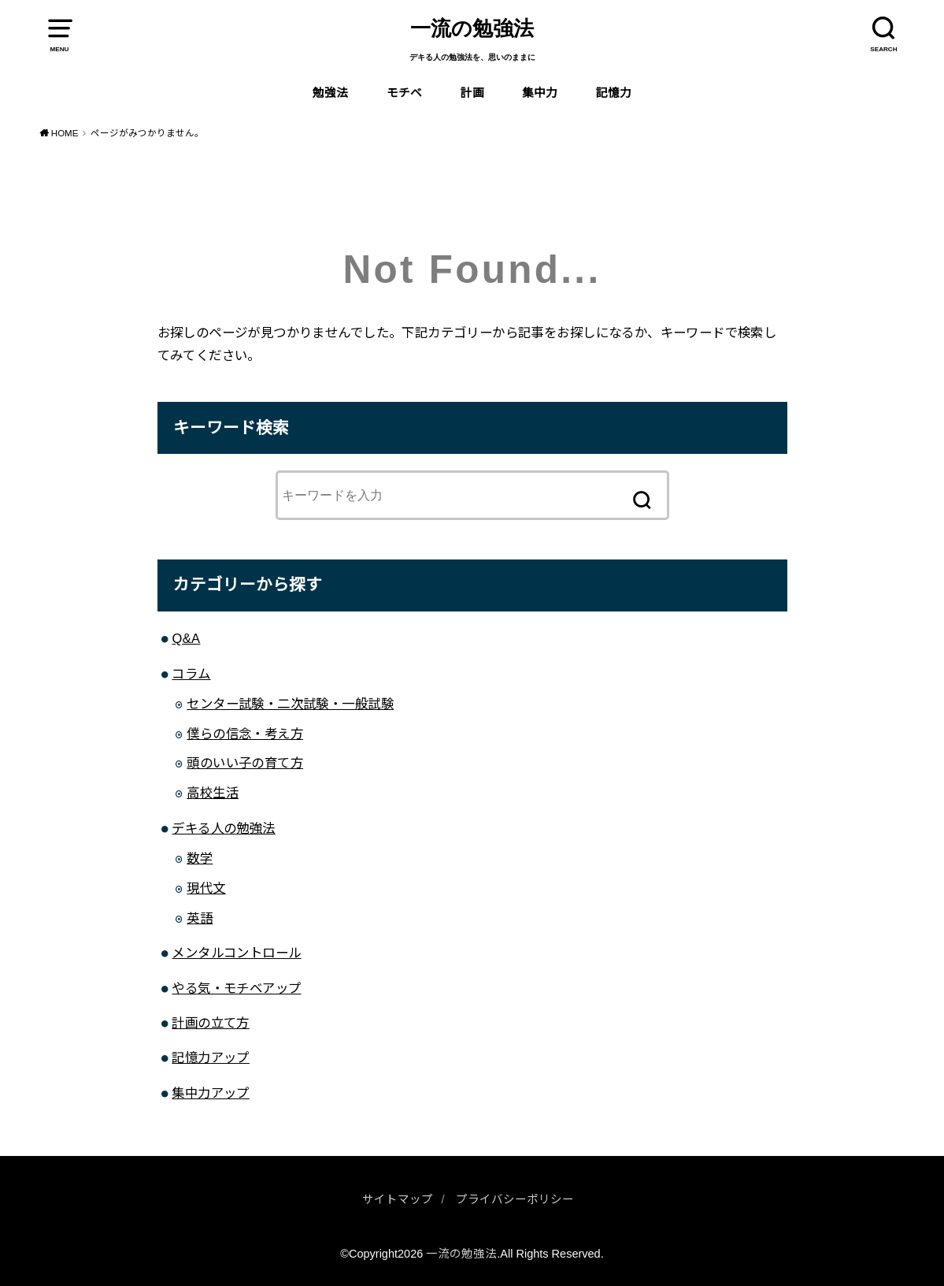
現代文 (206, 888)
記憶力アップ (210, 1057)
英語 (200, 918)
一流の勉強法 (472, 28)
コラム (191, 674)
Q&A (186, 638)
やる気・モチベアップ (236, 988)
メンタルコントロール (236, 953)
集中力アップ (210, 1093)
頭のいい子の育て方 (245, 763)
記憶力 (613, 93)
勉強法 (330, 93)
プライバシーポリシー (515, 1199)
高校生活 (213, 793)
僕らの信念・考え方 (245, 734)
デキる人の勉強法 (223, 828)
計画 (472, 93)
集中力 (539, 93)
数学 (200, 858)
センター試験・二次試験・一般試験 (290, 704)
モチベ (404, 93)
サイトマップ (397, 1199)
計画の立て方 (210, 1023)
